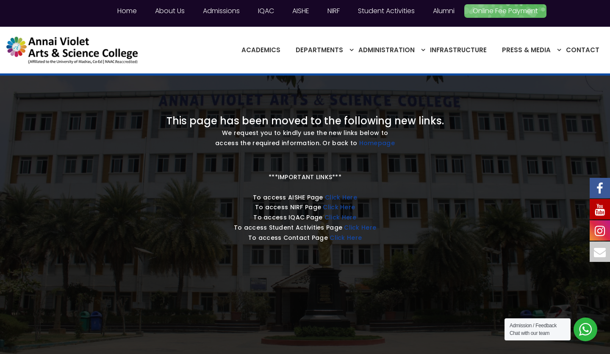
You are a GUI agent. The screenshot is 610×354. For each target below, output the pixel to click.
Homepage (377, 143)
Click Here (341, 197)
